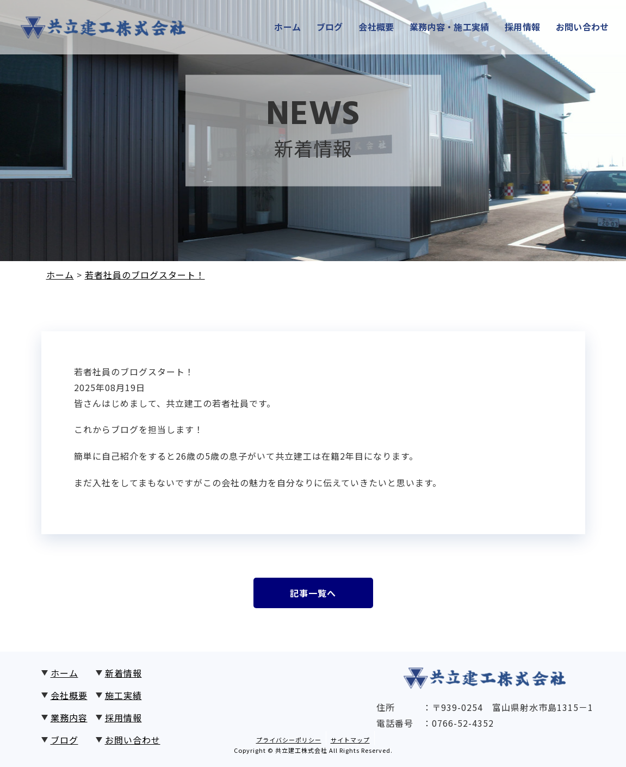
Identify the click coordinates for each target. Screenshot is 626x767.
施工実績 (123, 695)
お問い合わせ (585, 27)
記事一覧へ (313, 592)
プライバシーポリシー (288, 739)
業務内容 (69, 717)
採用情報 (523, 27)
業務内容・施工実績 (447, 27)
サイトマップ (350, 739)
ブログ (324, 27)
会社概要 (372, 27)
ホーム (281, 27)
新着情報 (123, 672)
